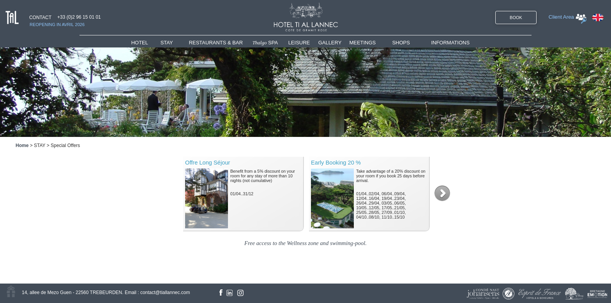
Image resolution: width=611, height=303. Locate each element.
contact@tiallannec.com (165, 292)
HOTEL (141, 43)
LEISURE (299, 43)
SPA (265, 43)
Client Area (561, 17)
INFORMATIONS (450, 43)
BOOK (516, 17)
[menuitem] (146, 42)
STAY (167, 43)
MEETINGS (362, 43)
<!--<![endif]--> (305, 195)
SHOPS (401, 43)
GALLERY (330, 43)
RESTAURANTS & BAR (216, 43)
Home (22, 145)
